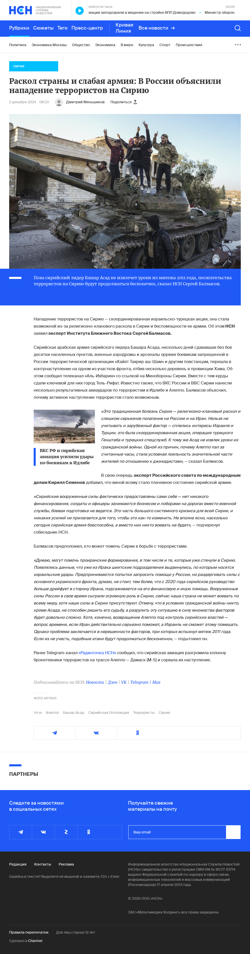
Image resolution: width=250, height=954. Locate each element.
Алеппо (52, 712)
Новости (95, 682)
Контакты (42, 864)
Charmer (35, 940)
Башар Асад (73, 712)
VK (124, 682)
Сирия (164, 712)
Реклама (66, 864)
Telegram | (141, 682)
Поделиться (123, 102)
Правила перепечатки (28, 932)
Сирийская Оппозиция (108, 712)
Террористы (144, 712)
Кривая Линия (124, 28)
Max (156, 682)
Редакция (18, 864)
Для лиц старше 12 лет (75, 932)
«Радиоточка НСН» (97, 652)
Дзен (112, 682)
